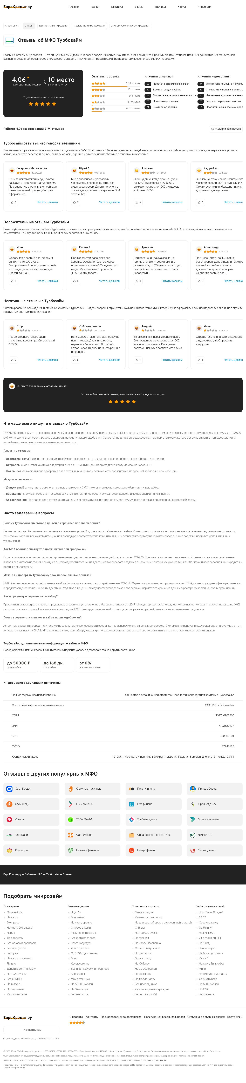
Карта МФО (235, 1017)
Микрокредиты (144, 912)
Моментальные (80, 979)
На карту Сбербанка (148, 943)
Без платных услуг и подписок (90, 969)
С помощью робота (147, 948)
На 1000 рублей (16, 974)
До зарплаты (15, 938)
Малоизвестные (17, 994)
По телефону (143, 974)
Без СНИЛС (14, 979)
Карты (182, 7)
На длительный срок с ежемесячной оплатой (163, 923)
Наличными (206, 933)
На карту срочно (81, 923)
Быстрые (12, 953)
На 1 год (204, 943)
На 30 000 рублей (146, 969)
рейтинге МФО (58, 85)
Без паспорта (79, 994)
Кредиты (117, 7)
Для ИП (203, 958)
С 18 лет (140, 928)
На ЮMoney (142, 964)
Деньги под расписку (148, 917)
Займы (139, 7)
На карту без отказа (19, 928)
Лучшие (11, 964)
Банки (95, 7)
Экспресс (13, 923)
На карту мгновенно (19, 958)
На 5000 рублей (209, 984)
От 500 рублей (208, 979)
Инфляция (204, 7)
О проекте (76, 1017)
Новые (11, 933)
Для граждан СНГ (210, 938)
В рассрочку (143, 958)
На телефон (14, 984)
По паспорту (143, 953)
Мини (202, 969)
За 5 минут (206, 928)
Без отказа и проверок (21, 943)
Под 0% (76, 912)
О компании (11, 26)
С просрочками (81, 928)
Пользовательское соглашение (121, 1017)
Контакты (91, 1017)
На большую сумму (211, 953)
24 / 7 (202, 917)
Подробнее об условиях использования (147, 1060)
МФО (39, 875)
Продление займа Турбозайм (89, 26)
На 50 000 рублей (82, 984)
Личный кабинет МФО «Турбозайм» (130, 26)
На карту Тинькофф (211, 964)
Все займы (78, 917)
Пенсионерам (207, 948)
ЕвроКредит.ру (12, 875)
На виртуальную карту (213, 974)
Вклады (160, 7)
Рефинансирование (83, 933)
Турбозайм (52, 875)
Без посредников (146, 984)
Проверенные (15, 989)
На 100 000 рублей (146, 933)
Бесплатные (78, 974)
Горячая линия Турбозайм (53, 26)
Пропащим (142, 938)
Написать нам (32, 1030)
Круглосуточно (80, 964)
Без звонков (206, 994)
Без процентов (16, 948)
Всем (74, 958)
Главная (74, 7)
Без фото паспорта (83, 938)
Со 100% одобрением (84, 953)
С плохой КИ (15, 912)
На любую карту (145, 979)
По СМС (204, 989)
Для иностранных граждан (152, 989)
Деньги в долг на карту (21, 969)
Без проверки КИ (146, 994)
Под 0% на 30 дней (211, 912)
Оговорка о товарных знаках (206, 1017)
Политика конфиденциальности (164, 1017)
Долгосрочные (80, 948)
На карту (12, 917)
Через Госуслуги (81, 943)
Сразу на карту (208, 923)
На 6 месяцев (79, 989)
